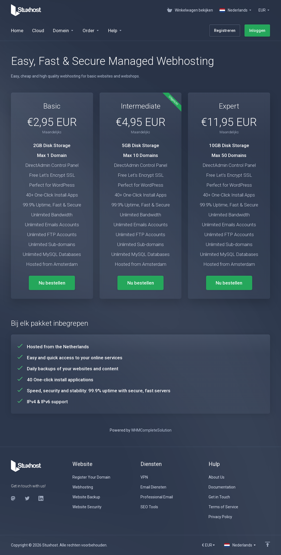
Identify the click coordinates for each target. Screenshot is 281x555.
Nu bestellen (52, 283)
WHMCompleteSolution (151, 430)
